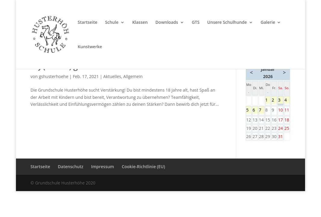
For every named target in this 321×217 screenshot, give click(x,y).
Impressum (102, 166)
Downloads (167, 22)
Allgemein (133, 76)
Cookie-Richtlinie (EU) (143, 166)
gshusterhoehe (53, 76)
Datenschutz (70, 166)
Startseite (87, 22)
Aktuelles (112, 76)
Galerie (268, 22)
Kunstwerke (90, 47)
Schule (111, 22)
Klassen (140, 22)
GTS (195, 22)
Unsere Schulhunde (227, 22)
